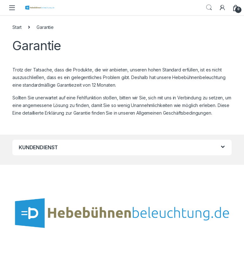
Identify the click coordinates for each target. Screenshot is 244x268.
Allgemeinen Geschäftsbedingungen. (174, 113)
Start (17, 27)
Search (209, 7)
